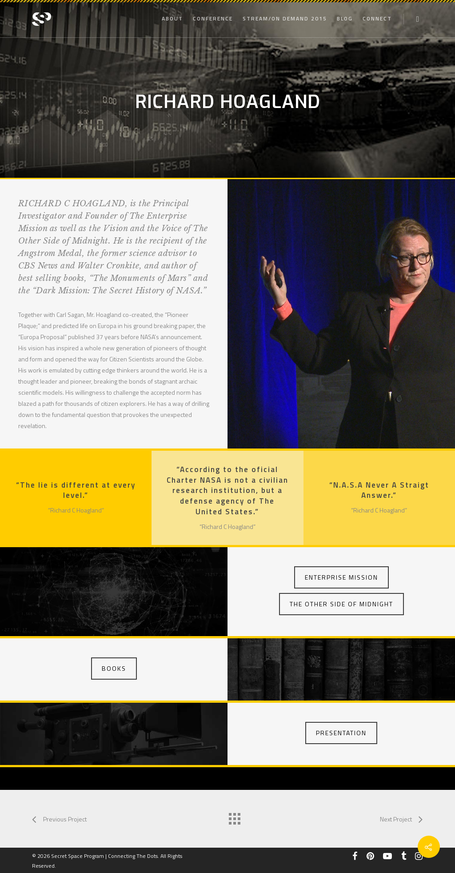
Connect (377, 18)
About (172, 18)
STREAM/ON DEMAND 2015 (285, 18)
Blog (345, 18)
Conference (213, 18)
